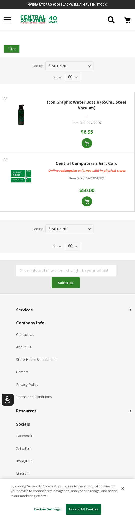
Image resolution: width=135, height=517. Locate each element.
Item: (75, 122)
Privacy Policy (27, 384)
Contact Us (25, 334)
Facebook (24, 435)
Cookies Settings (47, 509)
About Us (23, 347)
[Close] (123, 488)
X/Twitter (23, 448)
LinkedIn (23, 473)
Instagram (24, 460)
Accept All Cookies (83, 509)
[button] (4, 98)
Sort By (38, 66)
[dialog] (67, 498)
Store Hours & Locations (36, 359)
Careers (22, 372)
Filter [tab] (12, 48)
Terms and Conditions (34, 396)
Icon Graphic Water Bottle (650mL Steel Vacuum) (86, 105)
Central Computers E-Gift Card (87, 163)
